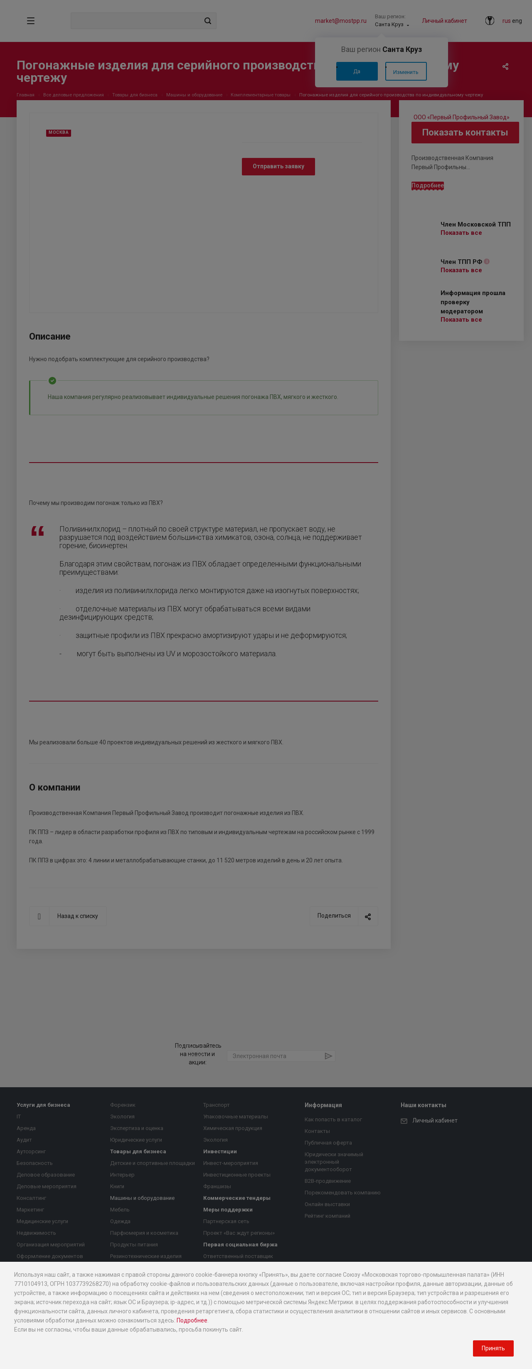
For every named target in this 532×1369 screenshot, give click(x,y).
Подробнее (192, 1320)
